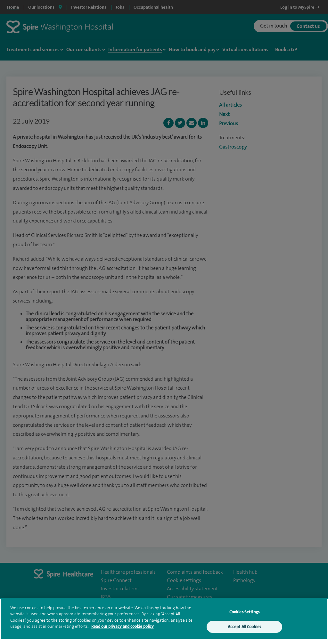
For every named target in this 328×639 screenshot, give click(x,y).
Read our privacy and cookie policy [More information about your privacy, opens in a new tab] (122, 629)
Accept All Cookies (244, 630)
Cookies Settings (244, 615)
